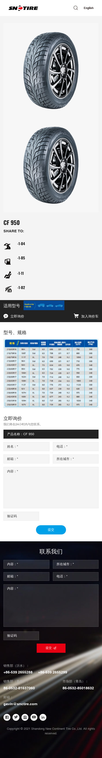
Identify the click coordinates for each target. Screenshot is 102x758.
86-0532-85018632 (78, 688)
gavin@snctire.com (20, 704)
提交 (51, 530)
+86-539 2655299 (52, 672)
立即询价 (17, 316)
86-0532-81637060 (19, 688)
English (88, 8)
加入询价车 (90, 316)
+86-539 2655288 (18, 672)
